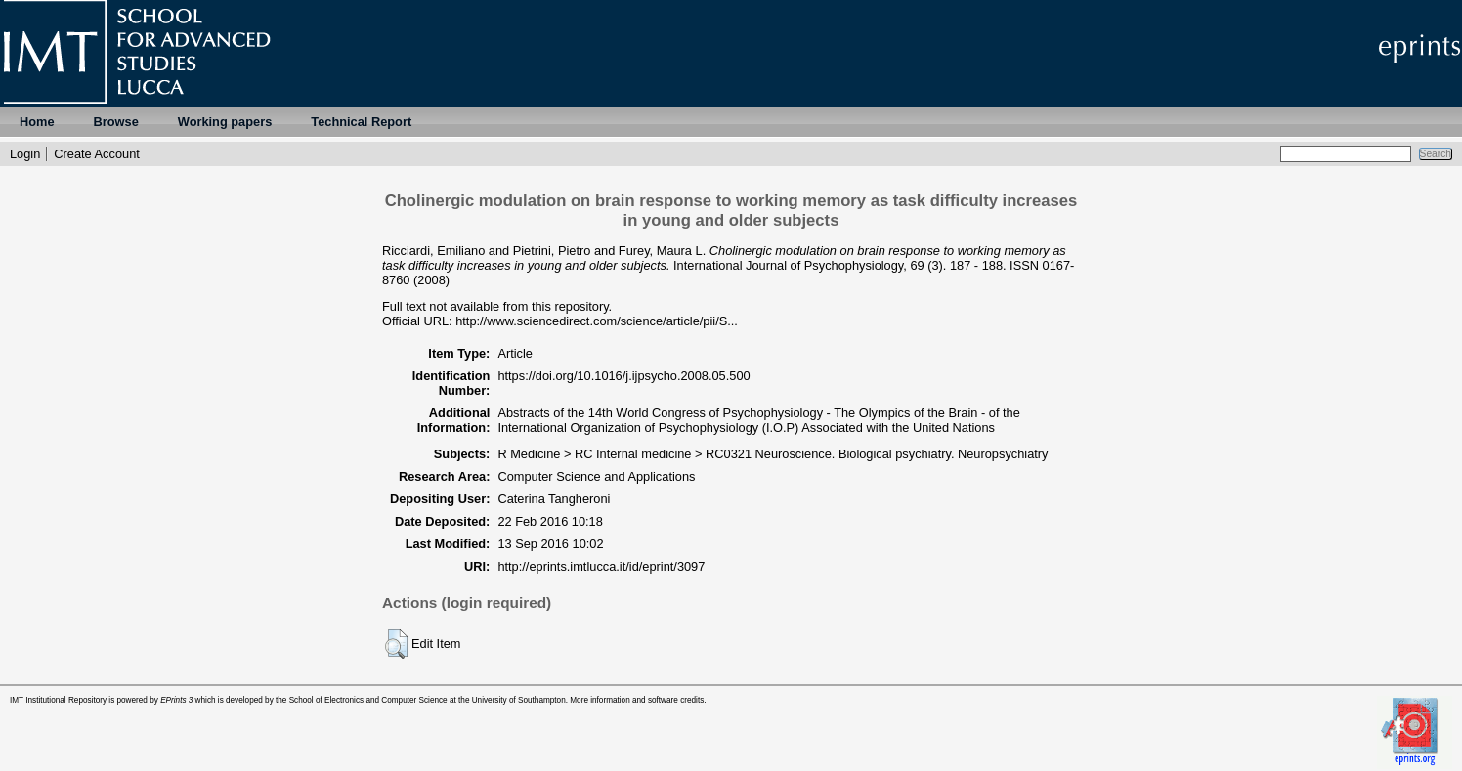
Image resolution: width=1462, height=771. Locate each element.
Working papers (225, 121)
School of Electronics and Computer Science (368, 700)
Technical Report (361, 121)
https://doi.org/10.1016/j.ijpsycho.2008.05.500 (623, 375)
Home (37, 121)
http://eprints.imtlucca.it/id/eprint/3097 (601, 566)
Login (25, 154)
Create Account (97, 154)
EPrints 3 (176, 700)
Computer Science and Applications (596, 476)
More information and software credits (637, 700)
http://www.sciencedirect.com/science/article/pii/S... (596, 321)
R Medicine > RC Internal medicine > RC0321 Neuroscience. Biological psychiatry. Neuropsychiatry (772, 454)
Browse (116, 121)
